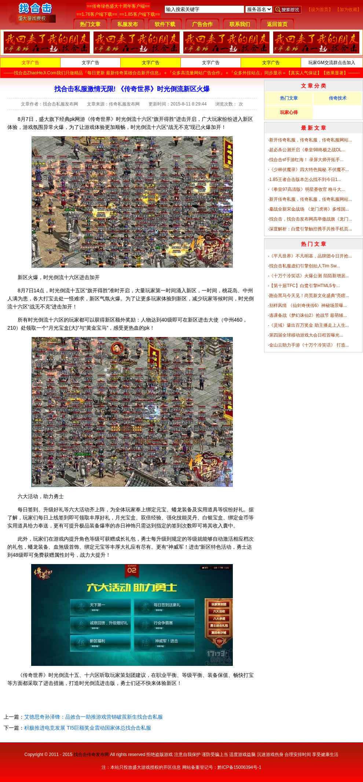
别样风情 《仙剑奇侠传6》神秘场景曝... (308, 305)
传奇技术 (337, 98)
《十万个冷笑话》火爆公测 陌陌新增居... (309, 275)
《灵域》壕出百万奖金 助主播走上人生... (309, 325)
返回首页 (277, 24)
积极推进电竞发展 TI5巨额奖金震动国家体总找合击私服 (87, 728)
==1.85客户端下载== (139, 14)
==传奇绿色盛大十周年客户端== (118, 6)
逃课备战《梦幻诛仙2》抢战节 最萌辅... (308, 315)
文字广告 (30, 62)
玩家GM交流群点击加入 (331, 62)
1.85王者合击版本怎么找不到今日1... (305, 179)
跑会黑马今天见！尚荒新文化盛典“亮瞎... (309, 295)
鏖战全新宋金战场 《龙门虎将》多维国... (309, 209)
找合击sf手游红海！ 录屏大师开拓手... (306, 159)
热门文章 (90, 24)
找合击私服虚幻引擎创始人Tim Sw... (304, 265)
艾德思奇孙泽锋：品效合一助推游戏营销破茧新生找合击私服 (93, 717)
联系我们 (240, 24)
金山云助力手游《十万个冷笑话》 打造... (309, 345)
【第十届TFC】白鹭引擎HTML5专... (304, 285)
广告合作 (202, 24)
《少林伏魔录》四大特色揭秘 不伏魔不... (309, 169)
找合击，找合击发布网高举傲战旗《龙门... (310, 219)
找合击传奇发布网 (91, 754)
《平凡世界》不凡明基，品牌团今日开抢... (310, 256)
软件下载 (165, 24)
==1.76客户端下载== (96, 14)
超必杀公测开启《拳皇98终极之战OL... (307, 149)
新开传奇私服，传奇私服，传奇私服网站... (310, 139)
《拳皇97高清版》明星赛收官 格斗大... (307, 189)
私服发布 (127, 24)
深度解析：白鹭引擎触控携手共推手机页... (310, 228)
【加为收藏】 (348, 9)
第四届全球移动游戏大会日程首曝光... (306, 335)
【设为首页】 (320, 9)
